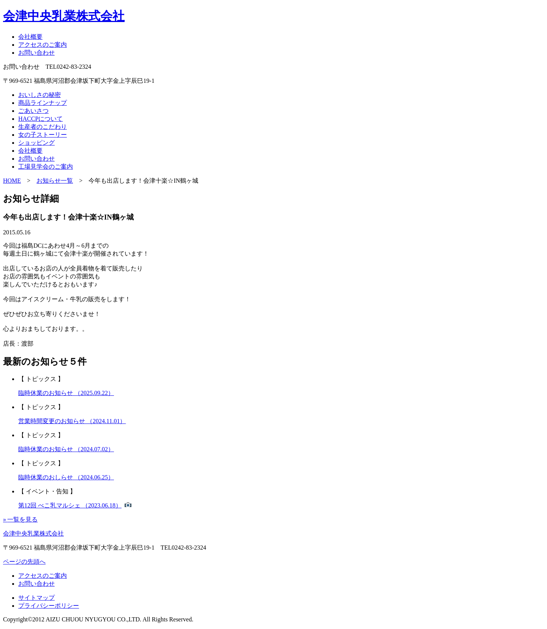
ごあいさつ (33, 110)
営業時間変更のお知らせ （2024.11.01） (72, 421)
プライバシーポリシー (48, 605)
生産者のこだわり (42, 126)
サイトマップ (36, 597)
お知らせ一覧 (54, 180)
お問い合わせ (36, 52)
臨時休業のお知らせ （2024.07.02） (66, 449)
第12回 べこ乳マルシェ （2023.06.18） (70, 505)
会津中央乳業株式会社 (64, 16)
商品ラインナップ (42, 103)
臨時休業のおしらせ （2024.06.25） (66, 477)
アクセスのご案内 (42, 44)
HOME (12, 180)
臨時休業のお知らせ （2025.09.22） (66, 393)
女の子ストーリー (42, 134)
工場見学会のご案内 (45, 166)
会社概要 (30, 36)
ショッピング (36, 142)
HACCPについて (40, 118)
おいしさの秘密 (39, 95)
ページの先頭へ (24, 561)
